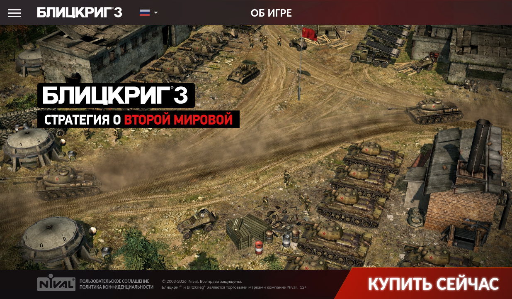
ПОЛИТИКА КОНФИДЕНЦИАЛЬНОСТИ (116, 287)
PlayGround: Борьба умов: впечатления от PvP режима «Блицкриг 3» (204, 245)
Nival (193, 281)
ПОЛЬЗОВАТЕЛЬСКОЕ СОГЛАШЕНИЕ (114, 281)
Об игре (271, 12)
